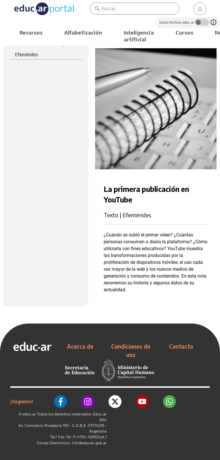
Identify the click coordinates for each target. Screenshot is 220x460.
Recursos (30, 32)
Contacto (181, 346)
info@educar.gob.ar (89, 442)
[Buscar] (140, 8)
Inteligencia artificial (139, 36)
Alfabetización (83, 32)
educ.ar (29, 413)
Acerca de (80, 346)
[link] (200, 8)
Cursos (184, 32)
